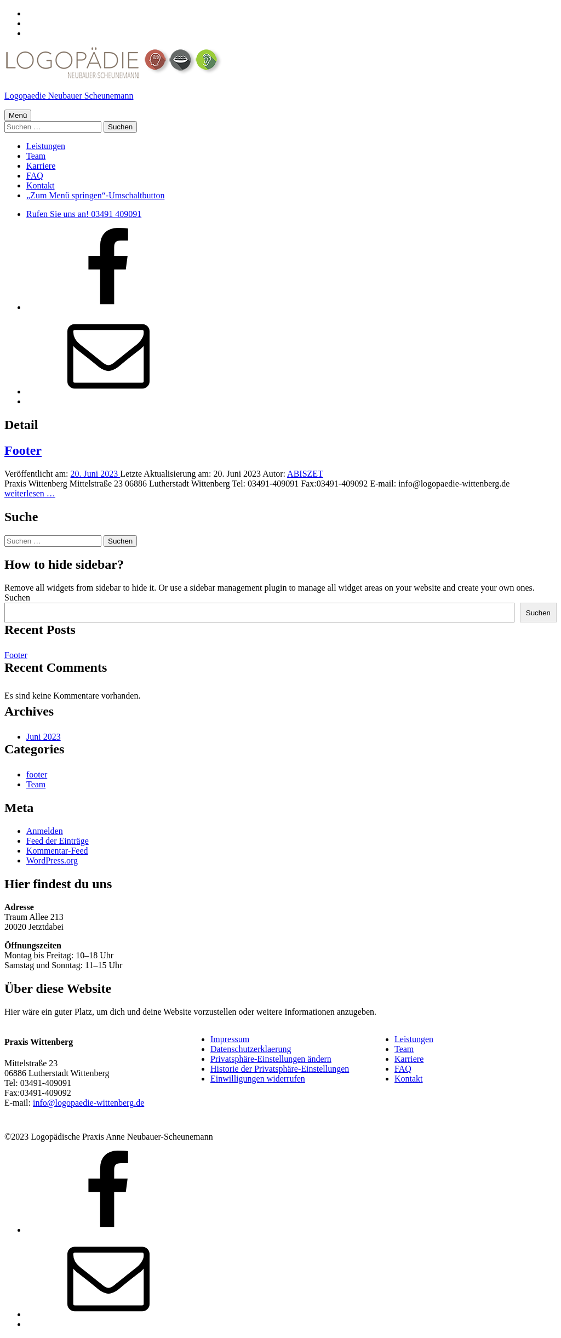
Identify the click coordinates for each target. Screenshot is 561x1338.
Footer (23, 450)
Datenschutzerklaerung (250, 1049)
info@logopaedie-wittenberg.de (88, 1102)
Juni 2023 (43, 736)
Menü (18, 115)
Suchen (17, 597)
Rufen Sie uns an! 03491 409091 (83, 214)
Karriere (40, 165)
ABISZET (305, 473)
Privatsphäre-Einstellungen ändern (270, 1058)
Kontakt (40, 185)
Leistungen (45, 146)
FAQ (34, 175)
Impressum (229, 1039)
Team (35, 156)
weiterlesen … (29, 493)
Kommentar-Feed (57, 850)
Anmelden (44, 831)
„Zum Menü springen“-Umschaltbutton (95, 195)
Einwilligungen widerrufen (257, 1078)
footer (36, 774)
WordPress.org (52, 860)
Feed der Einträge (57, 840)
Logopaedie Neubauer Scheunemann (68, 95)
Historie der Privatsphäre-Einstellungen (279, 1068)
